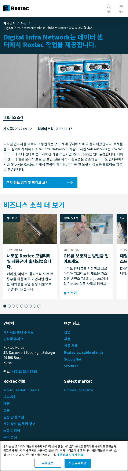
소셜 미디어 (11, 430)
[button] (4, 306)
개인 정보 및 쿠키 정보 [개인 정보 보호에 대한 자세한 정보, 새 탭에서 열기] (70, 455)
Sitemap (71, 365)
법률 (6, 410)
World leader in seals (21, 389)
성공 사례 (71, 345)
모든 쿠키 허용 (77, 463)
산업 (67, 332)
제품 (67, 338)
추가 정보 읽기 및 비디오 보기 (27, 182)
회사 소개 (9, 23)
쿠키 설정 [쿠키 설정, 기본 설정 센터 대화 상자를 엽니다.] (47, 463)
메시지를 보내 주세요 (18, 332)
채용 (6, 403)
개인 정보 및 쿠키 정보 (19, 423)
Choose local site (78, 389)
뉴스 (23, 23)
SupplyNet (73, 359)
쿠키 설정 (10, 437)
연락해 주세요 (13, 338)
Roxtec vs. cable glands (83, 352)
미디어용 (9, 396)
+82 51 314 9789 (24, 371)
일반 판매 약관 (13, 416)
